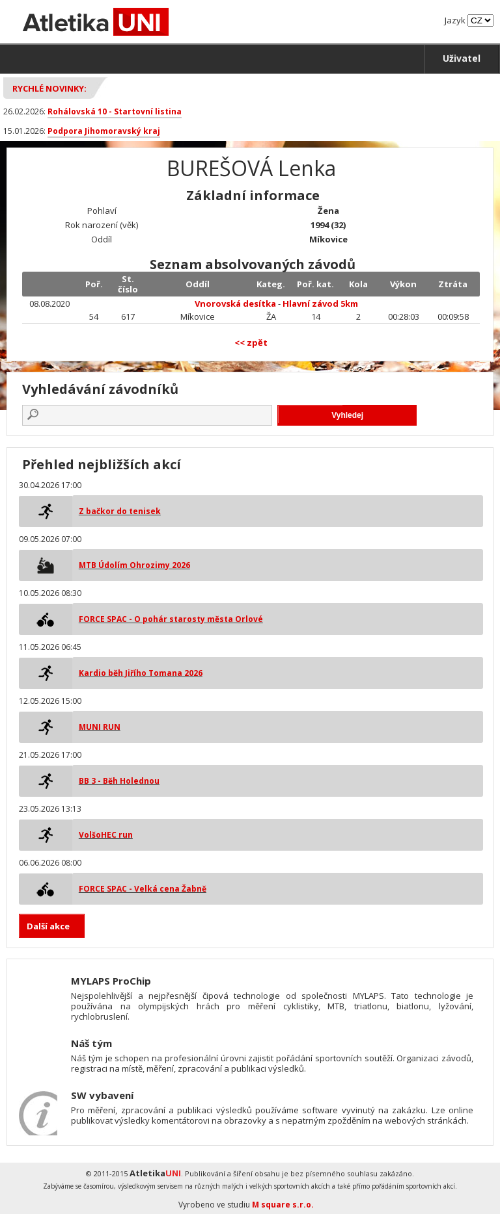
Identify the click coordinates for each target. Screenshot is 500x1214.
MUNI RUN (99, 726)
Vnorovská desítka (235, 303)
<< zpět (251, 342)
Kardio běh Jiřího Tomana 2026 (140, 672)
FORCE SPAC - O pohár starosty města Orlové (171, 619)
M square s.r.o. (283, 1204)
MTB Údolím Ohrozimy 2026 (134, 565)
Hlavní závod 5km (320, 303)
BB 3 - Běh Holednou (119, 780)
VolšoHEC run (106, 834)
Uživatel (461, 58)
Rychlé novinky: (49, 88)
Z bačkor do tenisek (120, 511)
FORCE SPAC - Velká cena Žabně (142, 888)
